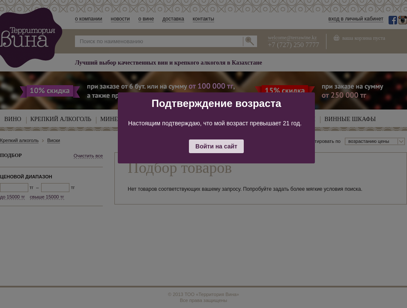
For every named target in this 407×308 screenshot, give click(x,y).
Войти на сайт (216, 146)
